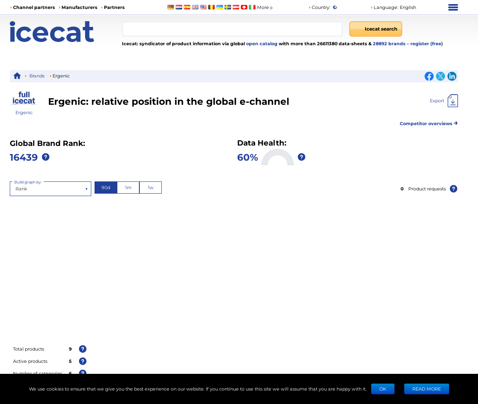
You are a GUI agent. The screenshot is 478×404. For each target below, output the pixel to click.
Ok (382, 388)
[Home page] (66, 31)
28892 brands (390, 43)
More (265, 7)
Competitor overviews (429, 122)
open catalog (261, 43)
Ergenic (24, 112)
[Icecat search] (375, 29)
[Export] (444, 100)
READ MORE (426, 388)
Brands (36, 75)
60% (247, 156)
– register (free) (425, 43)
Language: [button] (384, 7)
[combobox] (232, 29)
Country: (319, 7)
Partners (114, 7)
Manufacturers (79, 7)
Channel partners (34, 7)
